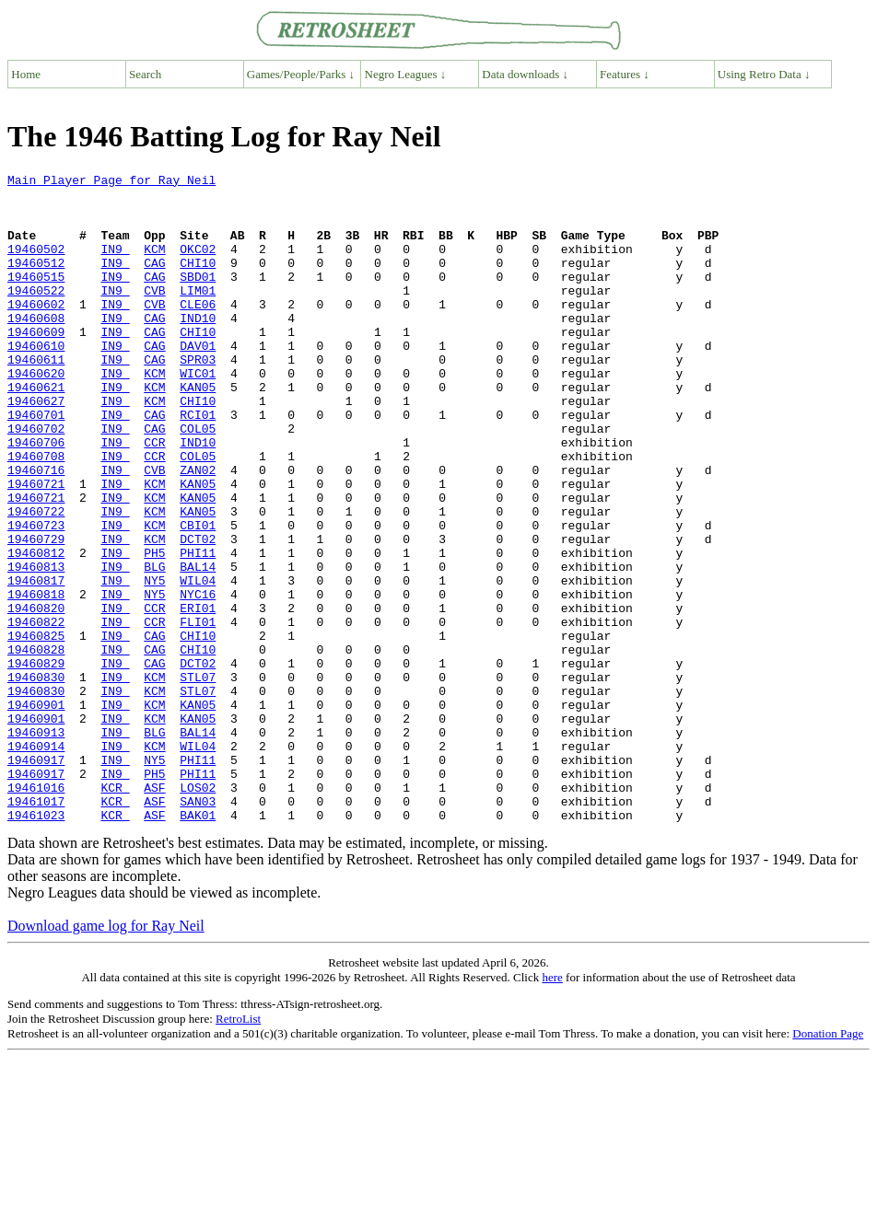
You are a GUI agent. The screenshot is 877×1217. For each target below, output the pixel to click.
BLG (154, 646)
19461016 (35, 911)
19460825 (35, 729)
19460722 (35, 580)
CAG (154, 281)
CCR (154, 497)
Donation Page (827, 1163)
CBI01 (198, 596)
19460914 (35, 861)
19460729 (35, 613)
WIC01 (198, 414)
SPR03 (198, 397)
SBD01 (198, 298)
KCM (154, 265)
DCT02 (198, 613)
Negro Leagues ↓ (406, 74)
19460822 (35, 712)
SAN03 (198, 928)
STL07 (198, 779)
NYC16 (198, 679)
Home (26, 74)
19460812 (35, 629)
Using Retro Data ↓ (764, 74)
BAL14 (198, 646)
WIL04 (198, 663)
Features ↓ (624, 74)
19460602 (35, 331)
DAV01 (198, 381)
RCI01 (198, 464)
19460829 (35, 762)
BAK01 (198, 944)
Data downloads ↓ (525, 74)
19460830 (35, 779)
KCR (114, 911)
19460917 (35, 878)
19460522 (35, 315)
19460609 (35, 364)
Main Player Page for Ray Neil (111, 182)
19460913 (35, 845)
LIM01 (198, 315)
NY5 (154, 663)
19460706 (35, 497)
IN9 (114, 265)
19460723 (35, 596)
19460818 (35, 679)
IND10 (198, 348)
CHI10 (198, 281)
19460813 (35, 646)
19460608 (35, 348)
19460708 (35, 513)
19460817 (35, 663)
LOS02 (198, 911)
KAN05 (198, 431)
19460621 (35, 431)
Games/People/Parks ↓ (301, 74)
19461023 (35, 944)
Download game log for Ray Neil (106, 1055)
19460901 (35, 812)
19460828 (35, 745)
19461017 (35, 928)
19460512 (35, 281)
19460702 (35, 480)
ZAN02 (198, 530)
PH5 (154, 629)
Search (145, 74)
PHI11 (198, 629)
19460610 (35, 381)
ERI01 (198, 696)
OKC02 (198, 265)
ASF (154, 911)
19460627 (35, 447)
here (552, 1107)
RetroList (238, 1148)
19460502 (35, 265)
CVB (154, 315)
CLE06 (198, 331)
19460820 (35, 696)
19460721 (35, 547)
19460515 (35, 298)
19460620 (35, 414)
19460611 (35, 397)
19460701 (35, 464)
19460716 (35, 530)
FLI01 (198, 712)
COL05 (198, 480)
